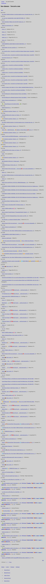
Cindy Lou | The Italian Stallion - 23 (8, 472)
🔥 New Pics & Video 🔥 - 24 (7, 510)
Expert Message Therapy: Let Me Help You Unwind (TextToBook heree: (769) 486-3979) (18, 384)
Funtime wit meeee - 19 (6, 495)
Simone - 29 (4, 172)
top (2, 10)
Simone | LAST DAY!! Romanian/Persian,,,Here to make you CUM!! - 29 (15, 215)
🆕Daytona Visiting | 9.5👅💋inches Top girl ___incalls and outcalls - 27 (15, 321)
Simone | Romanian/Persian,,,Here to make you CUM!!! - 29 (12, 335)
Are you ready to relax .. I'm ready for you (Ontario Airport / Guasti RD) (15, 76)
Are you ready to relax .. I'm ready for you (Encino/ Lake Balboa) (13, 90)
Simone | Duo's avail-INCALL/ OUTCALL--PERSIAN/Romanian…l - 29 (15, 182)
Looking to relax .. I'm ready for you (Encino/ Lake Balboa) (12, 65)
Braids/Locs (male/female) (7, 238)
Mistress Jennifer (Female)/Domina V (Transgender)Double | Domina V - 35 (15, 212)
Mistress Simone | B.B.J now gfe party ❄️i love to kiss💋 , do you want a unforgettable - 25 (18, 168)
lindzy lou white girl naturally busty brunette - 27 (10, 475)
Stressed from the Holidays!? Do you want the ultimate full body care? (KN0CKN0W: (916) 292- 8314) (20, 284)
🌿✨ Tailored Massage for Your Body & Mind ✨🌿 (11, 103)
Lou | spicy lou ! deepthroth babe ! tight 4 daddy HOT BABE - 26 (13, 18)
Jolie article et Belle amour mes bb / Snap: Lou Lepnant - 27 (12, 457)
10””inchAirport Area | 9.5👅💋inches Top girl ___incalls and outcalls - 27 (15, 293)
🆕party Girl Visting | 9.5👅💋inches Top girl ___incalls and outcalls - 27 (15, 317)
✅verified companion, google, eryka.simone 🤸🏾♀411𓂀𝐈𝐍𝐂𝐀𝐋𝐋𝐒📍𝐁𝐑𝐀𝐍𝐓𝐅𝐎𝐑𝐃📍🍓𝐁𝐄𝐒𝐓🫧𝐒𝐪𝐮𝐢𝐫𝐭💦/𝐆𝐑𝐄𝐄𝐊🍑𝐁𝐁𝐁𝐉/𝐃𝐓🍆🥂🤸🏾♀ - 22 (21, 488)
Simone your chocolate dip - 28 (7, 25)
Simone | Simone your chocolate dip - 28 (9, 100)
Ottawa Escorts (6, 580)
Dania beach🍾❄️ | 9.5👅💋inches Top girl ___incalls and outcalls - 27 (15, 310)
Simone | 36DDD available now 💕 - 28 (9, 208)
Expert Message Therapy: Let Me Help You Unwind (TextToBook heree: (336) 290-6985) (18, 381)
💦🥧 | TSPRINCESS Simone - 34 (8, 431)
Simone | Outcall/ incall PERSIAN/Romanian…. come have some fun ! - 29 (15, 136)
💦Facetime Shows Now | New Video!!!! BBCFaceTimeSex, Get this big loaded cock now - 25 (19, 427)
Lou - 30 (3, 328)
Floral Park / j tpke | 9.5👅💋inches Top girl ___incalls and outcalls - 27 (15, 391)
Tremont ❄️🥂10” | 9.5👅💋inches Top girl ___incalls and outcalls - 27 (15, 367)
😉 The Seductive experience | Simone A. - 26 (10, 111)
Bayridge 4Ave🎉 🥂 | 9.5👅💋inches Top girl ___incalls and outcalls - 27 (15, 342)
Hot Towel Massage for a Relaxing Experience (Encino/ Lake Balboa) (14, 93)
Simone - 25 (4, 34)
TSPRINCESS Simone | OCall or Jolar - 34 (9, 164)
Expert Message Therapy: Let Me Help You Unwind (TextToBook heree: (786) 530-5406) (18, 378)
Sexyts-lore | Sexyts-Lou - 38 (7, 57)
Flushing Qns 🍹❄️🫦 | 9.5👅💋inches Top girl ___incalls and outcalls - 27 (15, 405)
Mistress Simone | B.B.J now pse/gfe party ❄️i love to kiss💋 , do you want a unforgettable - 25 (19, 223)
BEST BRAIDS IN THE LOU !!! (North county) (10, 161)
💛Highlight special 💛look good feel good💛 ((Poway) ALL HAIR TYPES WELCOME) (18, 401)
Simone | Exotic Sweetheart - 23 (7, 273)
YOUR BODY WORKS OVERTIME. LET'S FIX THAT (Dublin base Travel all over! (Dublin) (19, 193)
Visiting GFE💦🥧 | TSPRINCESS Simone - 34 (10, 468)
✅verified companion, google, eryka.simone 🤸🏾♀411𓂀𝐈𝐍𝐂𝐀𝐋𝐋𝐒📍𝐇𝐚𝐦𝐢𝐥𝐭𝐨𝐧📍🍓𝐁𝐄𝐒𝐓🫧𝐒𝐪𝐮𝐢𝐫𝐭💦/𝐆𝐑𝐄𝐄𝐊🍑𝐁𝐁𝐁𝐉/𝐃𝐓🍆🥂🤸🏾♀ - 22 (22, 484)
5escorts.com (3, 3)
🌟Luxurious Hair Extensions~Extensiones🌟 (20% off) (12, 250)
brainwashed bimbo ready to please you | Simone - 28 (11, 150)
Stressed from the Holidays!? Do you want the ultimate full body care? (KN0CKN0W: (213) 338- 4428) (20, 277)
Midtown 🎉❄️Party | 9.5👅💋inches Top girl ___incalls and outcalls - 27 (15, 416)
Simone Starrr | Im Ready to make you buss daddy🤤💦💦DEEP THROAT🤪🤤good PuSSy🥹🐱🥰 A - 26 (21, 261)
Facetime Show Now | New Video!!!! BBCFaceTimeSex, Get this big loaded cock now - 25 (18, 230)
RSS (43, 560)
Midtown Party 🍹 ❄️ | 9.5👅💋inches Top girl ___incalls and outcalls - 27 (15, 409)
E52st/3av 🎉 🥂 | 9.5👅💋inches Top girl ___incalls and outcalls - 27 (14, 346)
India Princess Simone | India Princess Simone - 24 (11, 387)
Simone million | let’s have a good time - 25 (9, 47)
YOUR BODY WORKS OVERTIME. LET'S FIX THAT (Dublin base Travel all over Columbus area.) (20, 186)
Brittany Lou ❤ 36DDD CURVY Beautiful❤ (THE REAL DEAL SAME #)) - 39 (16, 557)
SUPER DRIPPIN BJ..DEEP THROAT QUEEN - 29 (11, 234)
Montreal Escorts (7, 572)
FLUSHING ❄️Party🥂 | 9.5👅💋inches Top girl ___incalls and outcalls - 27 (16, 361)
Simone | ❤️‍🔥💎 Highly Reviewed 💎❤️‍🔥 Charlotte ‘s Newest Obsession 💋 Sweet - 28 (17, 129)
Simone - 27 (4, 178)
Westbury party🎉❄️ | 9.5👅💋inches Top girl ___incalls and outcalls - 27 (15, 435)
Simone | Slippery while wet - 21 (7, 350)
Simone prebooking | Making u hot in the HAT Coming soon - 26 (13, 21)
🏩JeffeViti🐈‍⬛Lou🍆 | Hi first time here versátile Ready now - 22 (13, 449)
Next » (10, 562)
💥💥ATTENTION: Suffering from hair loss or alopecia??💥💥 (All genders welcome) (17, 253)
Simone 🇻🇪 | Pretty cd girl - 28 (7, 266)
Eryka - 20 (4, 29)
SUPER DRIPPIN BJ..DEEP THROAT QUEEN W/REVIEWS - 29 (14, 43)
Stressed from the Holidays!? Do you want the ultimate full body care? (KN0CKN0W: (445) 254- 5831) (20, 280)
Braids (3, 153)
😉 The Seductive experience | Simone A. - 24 (10, 118)
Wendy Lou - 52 (5, 37)
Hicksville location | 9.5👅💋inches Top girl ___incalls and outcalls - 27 (15, 412)
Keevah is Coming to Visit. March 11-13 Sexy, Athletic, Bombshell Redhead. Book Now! (18, 87)
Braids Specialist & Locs (6, 107)
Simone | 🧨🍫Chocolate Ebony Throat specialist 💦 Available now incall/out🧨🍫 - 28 (17, 423)
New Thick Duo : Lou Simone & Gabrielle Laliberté (11, 219)
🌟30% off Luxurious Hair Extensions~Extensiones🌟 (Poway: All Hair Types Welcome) (18, 240)
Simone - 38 (4, 40)
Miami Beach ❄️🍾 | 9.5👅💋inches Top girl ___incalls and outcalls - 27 (15, 302)
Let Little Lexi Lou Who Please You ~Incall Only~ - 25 (11, 479)
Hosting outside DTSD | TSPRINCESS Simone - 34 (11, 296)
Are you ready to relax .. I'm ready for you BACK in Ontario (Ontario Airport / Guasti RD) (18, 51)
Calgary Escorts (7, 575)
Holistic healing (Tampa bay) (7, 446)
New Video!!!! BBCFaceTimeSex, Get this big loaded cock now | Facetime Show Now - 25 (18, 14)
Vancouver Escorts (7, 578)
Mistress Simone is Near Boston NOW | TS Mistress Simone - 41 (13, 204)
